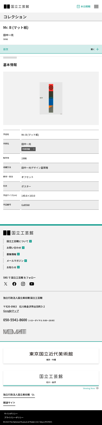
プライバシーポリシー (14, 417)
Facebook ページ (14, 284)
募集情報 (11, 254)
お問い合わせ (14, 247)
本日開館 (85, 6)
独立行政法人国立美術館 (16, 394)
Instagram (23, 284)
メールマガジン (15, 260)
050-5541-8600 (15, 319)
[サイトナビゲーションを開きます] (96, 6)
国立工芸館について (17, 241)
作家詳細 (26, 149)
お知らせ (11, 267)
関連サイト (9, 402)
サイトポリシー (11, 413)
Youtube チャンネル (31, 284)
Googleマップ (11, 311)
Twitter (5, 284)
